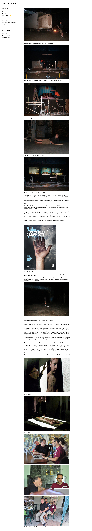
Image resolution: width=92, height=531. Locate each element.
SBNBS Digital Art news (55, 333)
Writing (3, 24)
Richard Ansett (9, 3)
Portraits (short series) (6, 11)
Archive (4, 26)
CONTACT (5, 39)
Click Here (62, 346)
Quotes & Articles (6, 35)
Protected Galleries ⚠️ (6, 15)
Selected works (5, 10)
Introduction (5, 8)
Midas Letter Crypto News (64, 216)
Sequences (4, 17)
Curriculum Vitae (6, 37)
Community (4, 20)
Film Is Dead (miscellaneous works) (9, 22)
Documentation (5, 19)
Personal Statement (6, 33)
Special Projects (5, 13)
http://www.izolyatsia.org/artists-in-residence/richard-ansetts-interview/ (38, 320)
